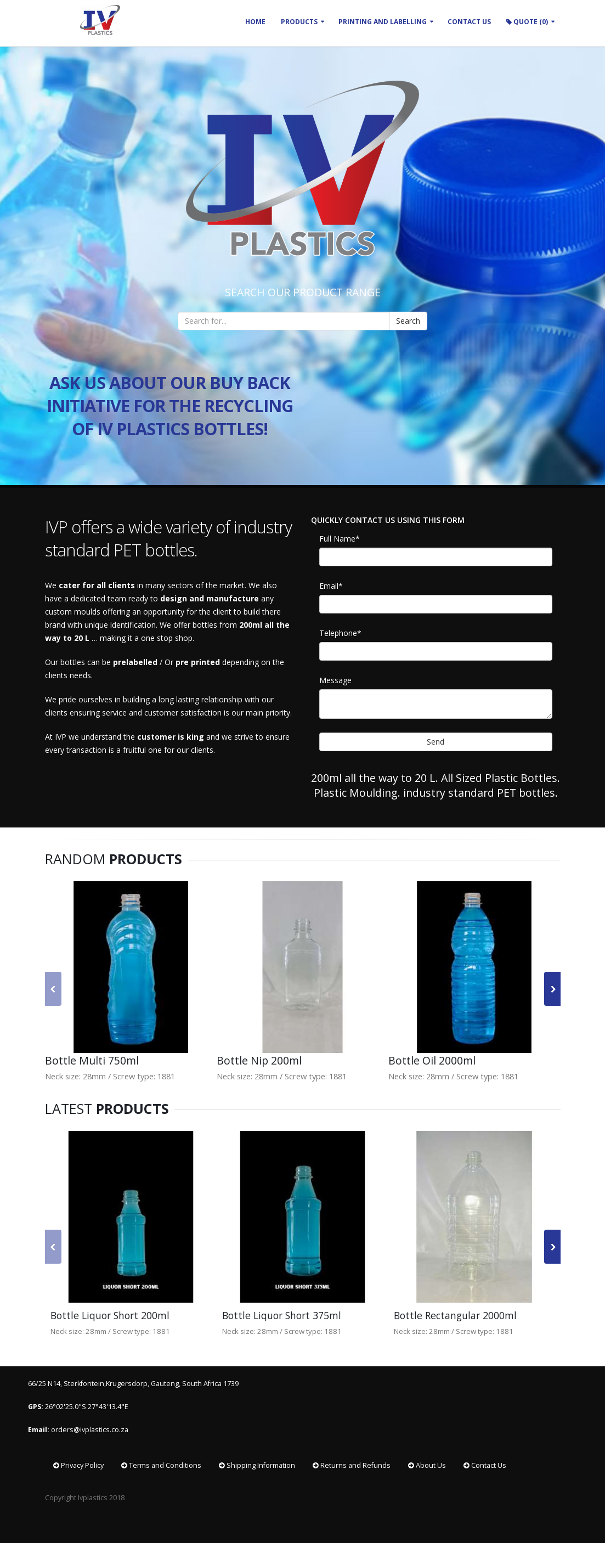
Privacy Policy (78, 1465)
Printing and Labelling (382, 21)
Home (255, 21)
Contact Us (484, 1465)
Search (408, 321)
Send (435, 741)
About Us (427, 1465)
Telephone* (340, 633)
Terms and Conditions (161, 1465)
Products (299, 21)
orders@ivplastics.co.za (90, 1429)
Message (335, 680)
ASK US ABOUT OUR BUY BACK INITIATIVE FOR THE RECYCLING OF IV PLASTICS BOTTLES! (170, 405)
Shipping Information (257, 1465)
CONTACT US (469, 21)
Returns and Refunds (352, 1465)
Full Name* (339, 538)
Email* (331, 586)
